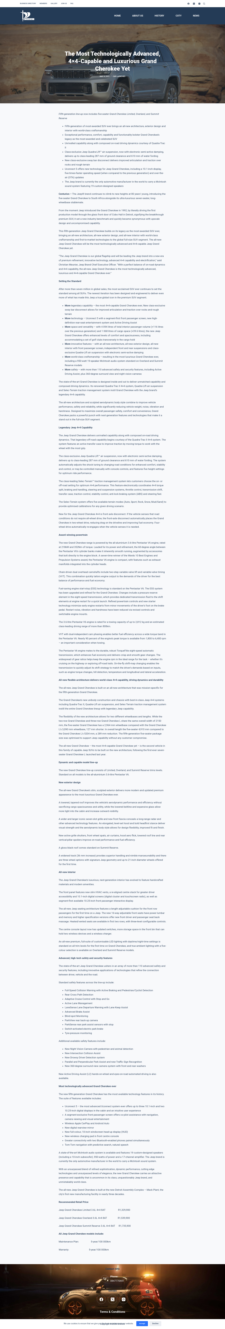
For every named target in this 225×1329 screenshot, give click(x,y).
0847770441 (117, 1280)
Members (43, 3)
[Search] (204, 4)
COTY (179, 15)
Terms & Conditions (112, 1312)
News (196, 15)
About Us (137, 15)
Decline (155, 1323)
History (159, 15)
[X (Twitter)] (194, 4)
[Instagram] (199, 4)
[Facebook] (188, 4)
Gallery (54, 3)
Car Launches (119, 76)
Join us (64, 3)
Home (117, 15)
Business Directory (28, 3)
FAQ (71, 3)
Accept (142, 1323)
